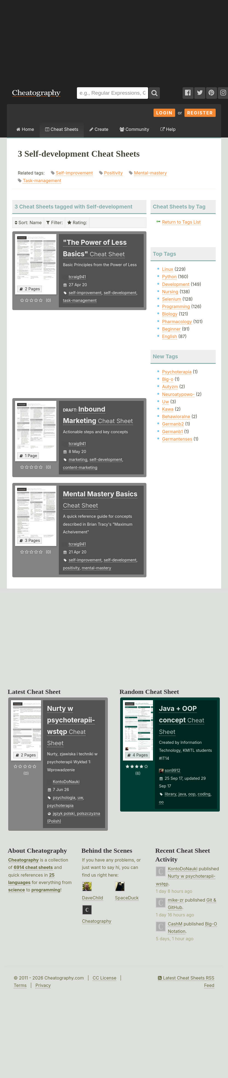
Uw (165, 401)
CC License (104, 978)
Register (200, 113)
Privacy (43, 985)
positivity (71, 567)
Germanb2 (173, 424)
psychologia (64, 797)
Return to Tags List (181, 222)
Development (175, 284)
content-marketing (80, 467)
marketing (78, 459)
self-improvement (85, 292)
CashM (175, 924)
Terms (20, 985)
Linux (167, 269)
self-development (120, 292)
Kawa (168, 409)
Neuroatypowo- (178, 394)
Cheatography (23, 860)
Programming (176, 306)
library (170, 794)
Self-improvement (74, 173)
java (182, 794)
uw (80, 797)
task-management (80, 300)
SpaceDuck (127, 897)
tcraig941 (77, 276)
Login (164, 113)
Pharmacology (177, 321)
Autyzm (170, 386)
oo (161, 802)
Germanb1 (172, 431)
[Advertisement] (74, 40)
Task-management (42, 180)
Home (25, 129)
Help (167, 129)
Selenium (171, 299)
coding (204, 794)
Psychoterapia (177, 372)
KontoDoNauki (66, 781)
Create (99, 129)
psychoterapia (60, 805)
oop (191, 794)
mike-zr (176, 900)
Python (169, 276)
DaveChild (92, 897)
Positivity (113, 173)
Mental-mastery (150, 173)
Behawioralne (176, 416)
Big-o (167, 379)
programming (45, 890)
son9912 (172, 770)
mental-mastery (96, 567)
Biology (169, 314)
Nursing (170, 291)
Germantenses (177, 439)
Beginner (171, 329)
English (169, 336)
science (16, 890)
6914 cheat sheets (33, 867)
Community (134, 129)
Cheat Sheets (61, 129)
